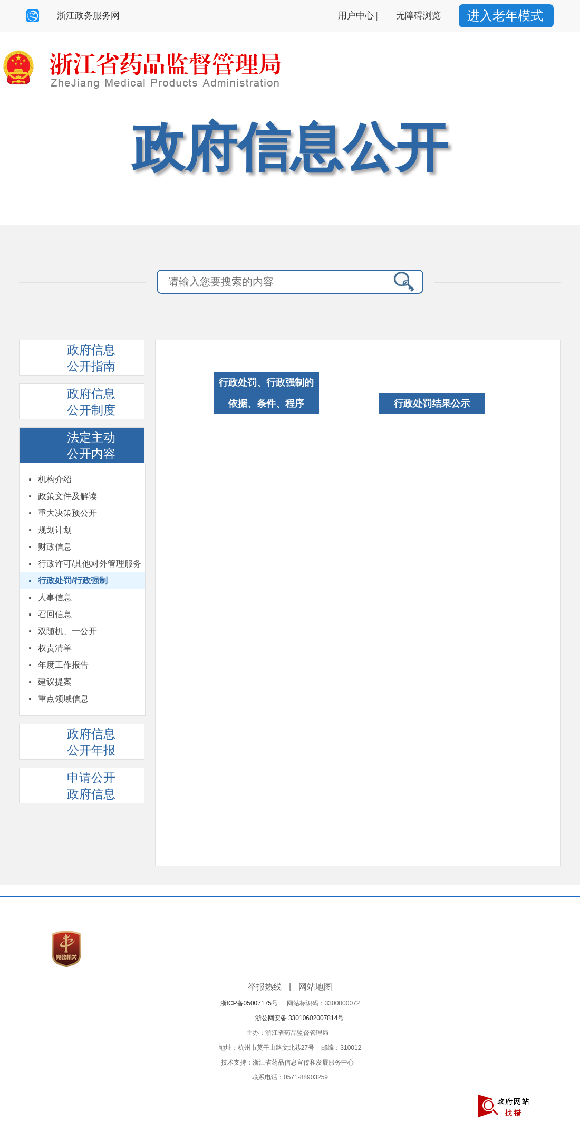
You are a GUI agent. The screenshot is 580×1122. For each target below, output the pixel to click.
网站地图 (315, 986)
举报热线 (265, 986)
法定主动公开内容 (91, 445)
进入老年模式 (505, 16)
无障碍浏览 (418, 16)
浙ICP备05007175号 (252, 1003)
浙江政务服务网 (88, 16)
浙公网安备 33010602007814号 (299, 1018)
